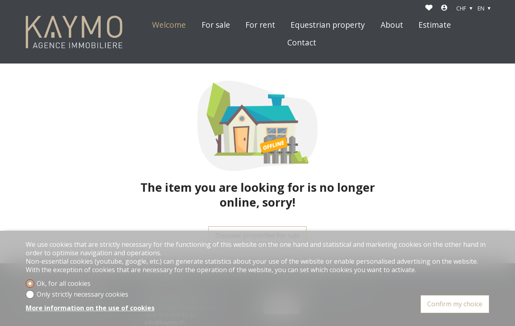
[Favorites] (429, 8)
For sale (216, 25)
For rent (260, 25)
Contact (301, 43)
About (392, 25)
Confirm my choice (454, 303)
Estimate (434, 25)
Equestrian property (327, 25)
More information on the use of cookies (90, 308)
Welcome (169, 25)
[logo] (74, 32)
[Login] (444, 8)
